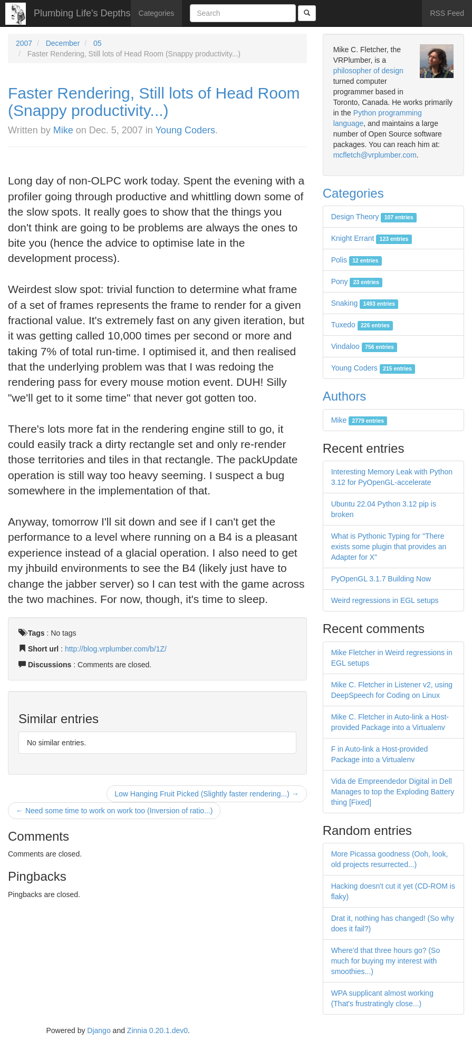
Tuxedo (362, 324)
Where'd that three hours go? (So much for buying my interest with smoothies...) (385, 961)
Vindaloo (364, 346)
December (63, 43)
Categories (157, 13)
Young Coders (185, 130)
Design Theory (374, 216)
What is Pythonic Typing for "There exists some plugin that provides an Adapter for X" (389, 546)
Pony (356, 281)
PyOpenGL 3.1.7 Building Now (381, 579)
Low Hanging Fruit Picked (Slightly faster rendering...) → (206, 794)
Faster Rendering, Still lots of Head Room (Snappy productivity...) (154, 101)
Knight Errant (371, 238)
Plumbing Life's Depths (82, 13)
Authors (345, 396)
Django (98, 1030)
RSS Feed (447, 13)
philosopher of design (368, 70)
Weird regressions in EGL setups (385, 600)
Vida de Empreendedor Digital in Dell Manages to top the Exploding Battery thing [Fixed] (392, 791)
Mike (63, 130)
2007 (24, 43)
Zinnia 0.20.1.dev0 (157, 1030)
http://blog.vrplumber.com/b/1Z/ (116, 649)
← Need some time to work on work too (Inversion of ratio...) (114, 810)
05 (97, 43)
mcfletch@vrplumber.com (375, 155)
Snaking (365, 303)
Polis (356, 260)
